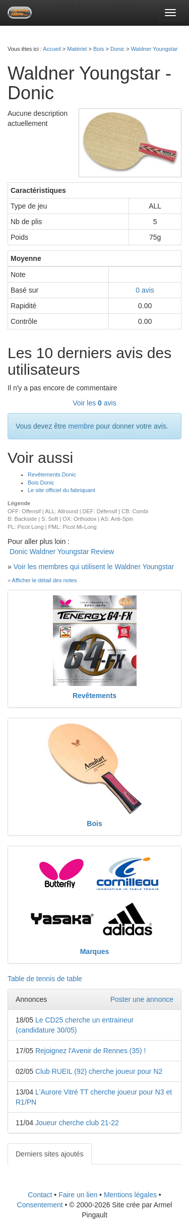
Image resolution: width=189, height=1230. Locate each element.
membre (81, 426)
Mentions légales (130, 1195)
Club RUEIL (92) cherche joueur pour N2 (98, 1071)
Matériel (77, 49)
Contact (40, 1195)
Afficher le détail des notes (44, 580)
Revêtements (94, 696)
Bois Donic (41, 483)
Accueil (51, 49)
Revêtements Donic (52, 474)
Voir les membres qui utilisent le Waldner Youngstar (94, 567)
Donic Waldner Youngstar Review (62, 552)
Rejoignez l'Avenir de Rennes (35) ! (90, 1051)
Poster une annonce (141, 999)
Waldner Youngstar (154, 49)
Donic (117, 49)
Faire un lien (77, 1195)
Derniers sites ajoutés (50, 1154)
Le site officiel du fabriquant (61, 490)
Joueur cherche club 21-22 (77, 1123)
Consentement (40, 1205)
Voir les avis (94, 403)
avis (145, 290)
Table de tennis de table (45, 979)
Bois (98, 49)
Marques (94, 951)
